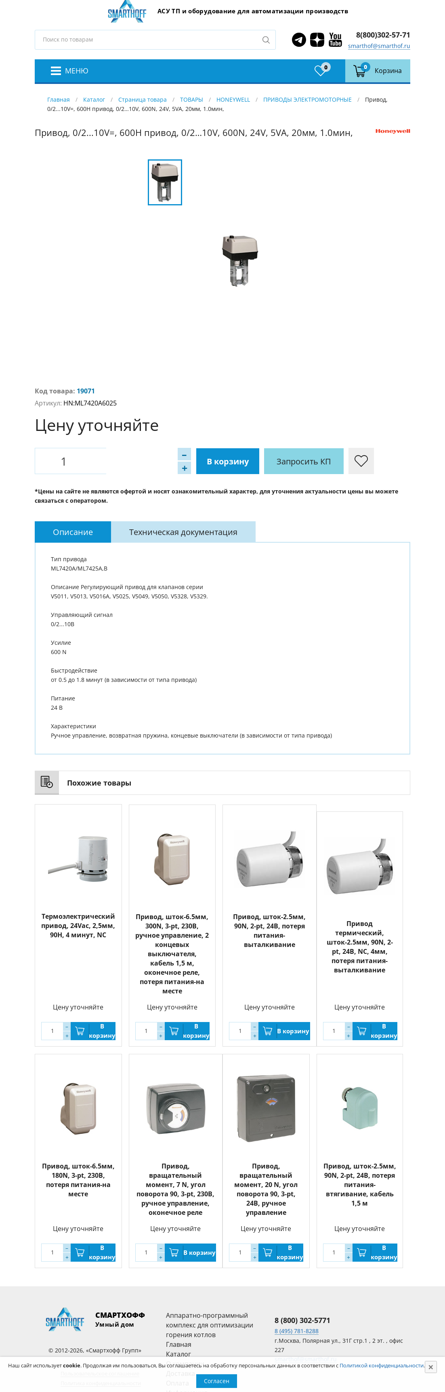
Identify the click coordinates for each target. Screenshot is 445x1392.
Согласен (216, 1381)
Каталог (94, 99)
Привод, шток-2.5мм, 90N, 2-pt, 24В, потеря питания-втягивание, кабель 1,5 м (359, 1184)
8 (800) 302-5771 (302, 1320)
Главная (58, 99)
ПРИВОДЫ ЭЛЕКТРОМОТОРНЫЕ (307, 99)
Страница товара (142, 99)
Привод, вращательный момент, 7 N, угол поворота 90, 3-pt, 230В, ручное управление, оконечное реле (175, 1188)
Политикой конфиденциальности (382, 1365)
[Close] (431, 1367)
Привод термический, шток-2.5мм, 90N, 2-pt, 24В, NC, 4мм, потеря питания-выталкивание (360, 946)
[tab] (73, 532)
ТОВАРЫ (191, 99)
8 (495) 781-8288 (297, 1331)
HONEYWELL (233, 99)
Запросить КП (210, 461)
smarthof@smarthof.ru (379, 46)
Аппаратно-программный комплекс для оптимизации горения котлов (209, 1324)
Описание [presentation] (73, 532)
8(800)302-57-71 (383, 35)
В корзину (134, 461)
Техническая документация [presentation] (183, 532)
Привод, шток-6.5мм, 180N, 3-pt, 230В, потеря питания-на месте (78, 1179)
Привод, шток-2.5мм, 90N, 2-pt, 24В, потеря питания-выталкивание (269, 930)
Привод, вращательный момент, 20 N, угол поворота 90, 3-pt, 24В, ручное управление (266, 1188)
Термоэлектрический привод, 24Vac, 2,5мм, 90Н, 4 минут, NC (78, 925)
